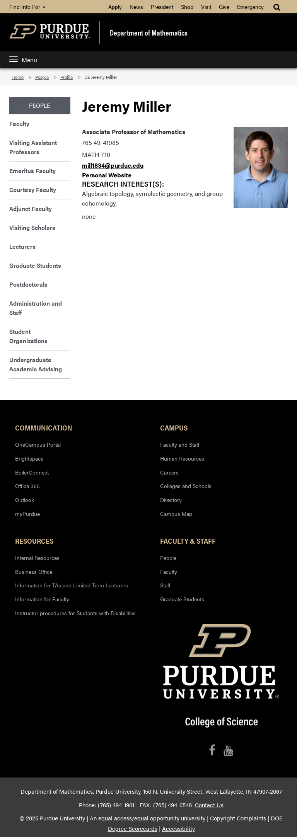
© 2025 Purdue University (52, 818)
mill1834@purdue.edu (112, 165)
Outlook (24, 500)
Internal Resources (37, 557)
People (42, 76)
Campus (174, 427)
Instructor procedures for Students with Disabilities (75, 613)
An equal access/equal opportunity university (147, 818)
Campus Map (176, 513)
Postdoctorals (28, 284)
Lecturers (22, 246)
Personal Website (106, 174)
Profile (66, 76)
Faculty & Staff (188, 541)
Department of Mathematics (149, 32)
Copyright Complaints (238, 818)
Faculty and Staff (180, 444)
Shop (187, 6)
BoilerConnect (32, 472)
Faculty (19, 123)
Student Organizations (28, 336)
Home (18, 76)
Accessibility (178, 828)
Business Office (33, 571)
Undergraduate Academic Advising (35, 364)
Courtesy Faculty (32, 189)
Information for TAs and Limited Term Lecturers (71, 585)
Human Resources (182, 458)
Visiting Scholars (32, 227)
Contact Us (209, 805)
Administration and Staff (35, 308)
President (162, 6)
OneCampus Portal (38, 444)
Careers (169, 472)
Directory (171, 500)
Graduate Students (35, 265)
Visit (206, 6)
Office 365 (27, 486)
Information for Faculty (42, 599)
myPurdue (27, 513)
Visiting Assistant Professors (33, 147)
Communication (43, 427)
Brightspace (29, 458)
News (136, 6)
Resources (34, 541)
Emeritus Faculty (32, 170)
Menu (23, 59)
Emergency (250, 6)
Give (224, 6)
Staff (165, 585)
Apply (115, 6)
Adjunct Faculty (30, 208)
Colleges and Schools (186, 486)
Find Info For (27, 6)
